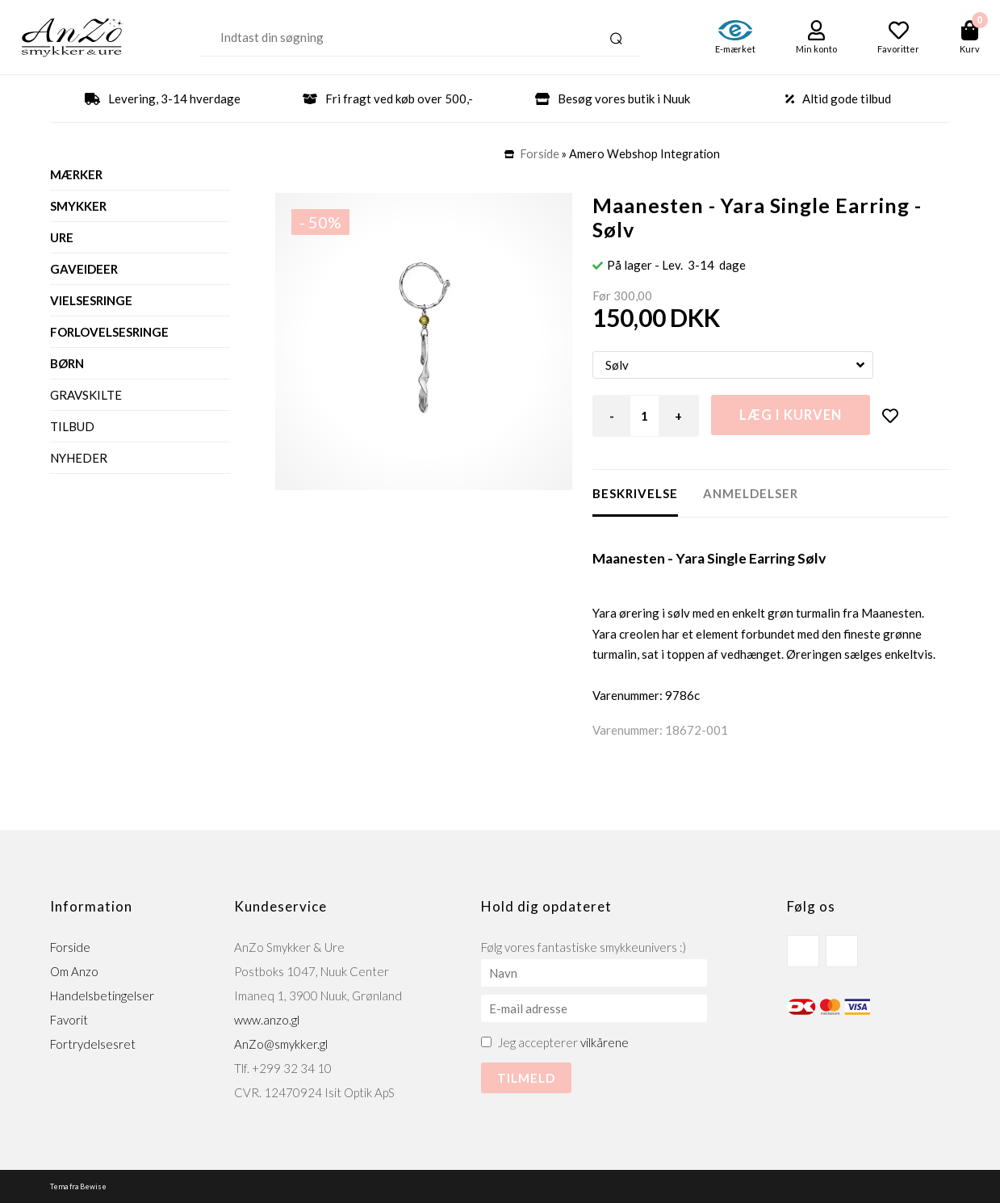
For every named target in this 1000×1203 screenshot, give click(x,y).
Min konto (816, 49)
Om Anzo (74, 971)
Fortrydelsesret (93, 1044)
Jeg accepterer (563, 1042)
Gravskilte (86, 395)
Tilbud (72, 426)
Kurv (970, 49)
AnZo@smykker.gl (281, 1044)
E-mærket (735, 49)
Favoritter (898, 49)
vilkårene (604, 1042)
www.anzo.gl (266, 1019)
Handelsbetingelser (102, 995)
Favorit (69, 1019)
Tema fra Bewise (78, 1186)
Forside (540, 154)
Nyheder (78, 458)
